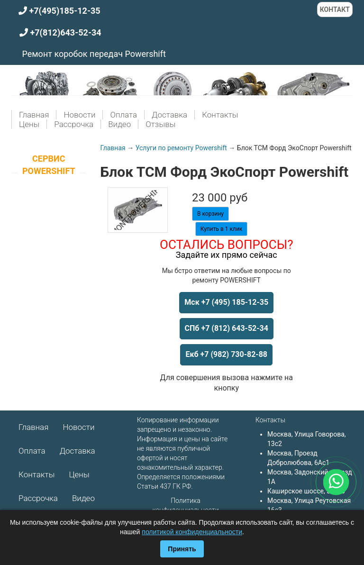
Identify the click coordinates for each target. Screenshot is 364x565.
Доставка (169, 114)
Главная (34, 114)
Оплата (123, 114)
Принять (182, 549)
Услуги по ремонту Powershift (181, 148)
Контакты (220, 114)
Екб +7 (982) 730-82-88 (226, 354)
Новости (79, 114)
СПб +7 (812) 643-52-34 (226, 328)
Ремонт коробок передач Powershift (93, 54)
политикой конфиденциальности (192, 532)
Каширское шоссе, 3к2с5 (306, 491)
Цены (29, 124)
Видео (119, 124)
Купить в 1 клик (221, 229)
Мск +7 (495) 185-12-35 (226, 302)
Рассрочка (73, 124)
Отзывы (160, 124)
